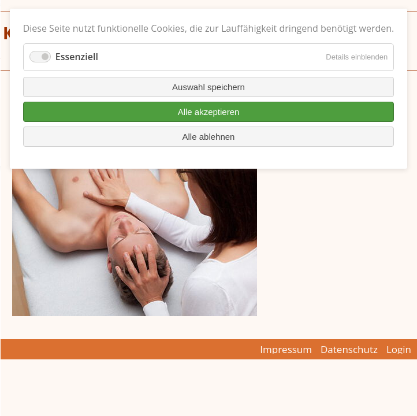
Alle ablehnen (209, 137)
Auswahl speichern (208, 87)
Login (398, 349)
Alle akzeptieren (209, 112)
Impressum (286, 349)
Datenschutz (349, 349)
